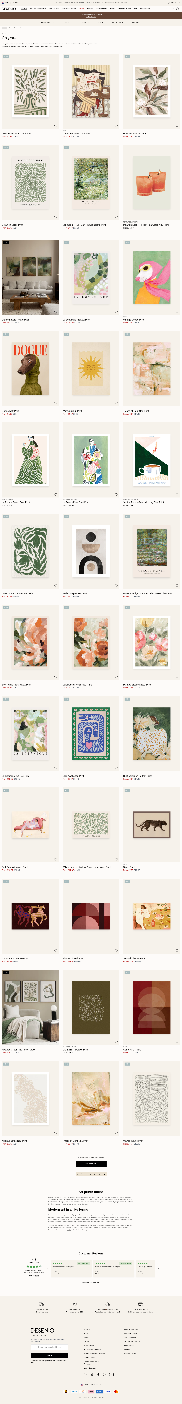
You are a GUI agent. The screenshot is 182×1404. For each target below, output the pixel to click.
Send (49, 1353)
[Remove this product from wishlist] (56, 126)
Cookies (127, 1347)
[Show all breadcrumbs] (4, 28)
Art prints (20, 28)
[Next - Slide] (158, 1271)
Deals (81, 9)
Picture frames (69, 9)
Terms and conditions (132, 1339)
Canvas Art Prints (38, 9)
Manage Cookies (130, 1351)
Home (111, 9)
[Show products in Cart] (177, 9)
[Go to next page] (104, 1174)
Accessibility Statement (93, 1347)
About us (87, 1327)
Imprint (86, 1335)
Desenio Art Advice (131, 1327)
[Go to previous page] (78, 1174)
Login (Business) (90, 1368)
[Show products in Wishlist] (172, 9)
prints (79, 1232)
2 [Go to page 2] (86, 1174)
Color (69, 22)
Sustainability (89, 1343)
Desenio (97, 1397)
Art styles (117, 22)
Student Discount (91, 1357)
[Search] (167, 9)
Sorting (135, 22)
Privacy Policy (45, 1358)
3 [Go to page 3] (90, 1174)
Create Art (54, 9)
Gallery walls (123, 9)
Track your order (130, 1335)
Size (100, 22)
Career (86, 1339)
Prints (24, 9)
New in (89, 9)
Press (86, 1331)
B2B (134, 9)
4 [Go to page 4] (94, 1174)
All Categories (49, 22)
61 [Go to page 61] (100, 1174)
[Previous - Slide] (49, 1271)
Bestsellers (100, 9)
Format (85, 22)
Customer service (131, 1331)
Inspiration (144, 9)
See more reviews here (91, 1285)
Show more (90, 1164)
